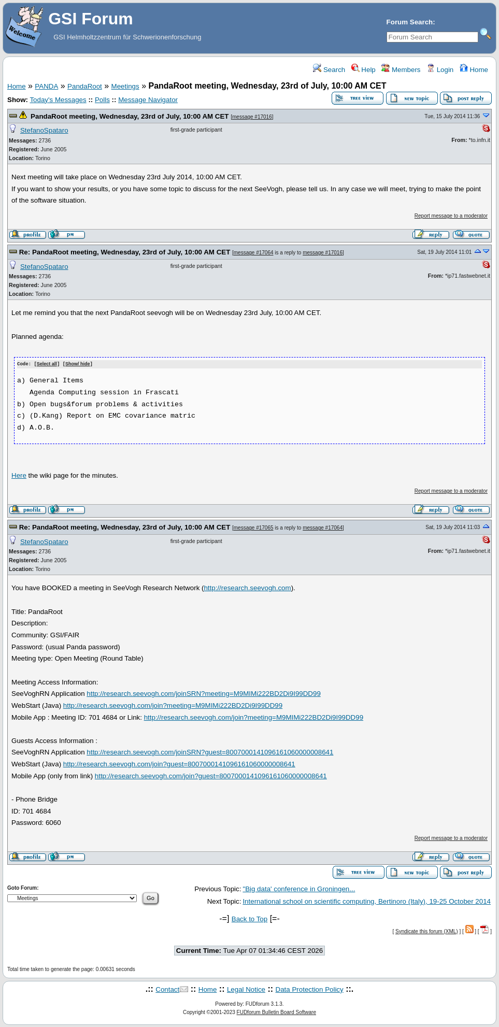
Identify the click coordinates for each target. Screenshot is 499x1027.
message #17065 (254, 527)
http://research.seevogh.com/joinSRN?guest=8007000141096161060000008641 (210, 752)
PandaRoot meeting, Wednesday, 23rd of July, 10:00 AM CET (130, 116)
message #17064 (254, 252)
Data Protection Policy (310, 989)
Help (363, 70)
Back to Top (249, 918)
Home (474, 70)
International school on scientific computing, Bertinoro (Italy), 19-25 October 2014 (367, 901)
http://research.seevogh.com (247, 587)
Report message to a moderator (451, 216)
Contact (167, 989)
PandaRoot (84, 86)
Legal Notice (246, 989)
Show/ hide (77, 364)
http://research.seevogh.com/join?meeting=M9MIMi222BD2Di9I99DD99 (172, 705)
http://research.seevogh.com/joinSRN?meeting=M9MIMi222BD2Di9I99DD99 (204, 693)
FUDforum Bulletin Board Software (276, 1012)
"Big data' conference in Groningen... (299, 888)
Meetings (125, 86)
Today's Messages (58, 100)
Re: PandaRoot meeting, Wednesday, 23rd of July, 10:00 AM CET (125, 252)
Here (18, 475)
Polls (102, 100)
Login (439, 70)
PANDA (46, 86)
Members (400, 70)
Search (329, 70)
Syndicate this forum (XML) (426, 931)
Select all (47, 364)
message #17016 (252, 117)
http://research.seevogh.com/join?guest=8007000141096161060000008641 (179, 763)
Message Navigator (148, 100)
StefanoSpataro (44, 130)
